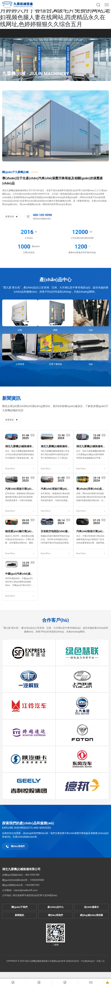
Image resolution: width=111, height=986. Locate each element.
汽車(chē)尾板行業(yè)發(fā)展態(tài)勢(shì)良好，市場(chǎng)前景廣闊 (19, 489)
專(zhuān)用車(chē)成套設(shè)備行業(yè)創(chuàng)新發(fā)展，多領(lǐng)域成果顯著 (90, 489)
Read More (10, 468)
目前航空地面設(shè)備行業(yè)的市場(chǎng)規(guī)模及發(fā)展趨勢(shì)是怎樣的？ (55, 531)
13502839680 (37, 880)
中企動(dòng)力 (88, 961)
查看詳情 (11, 216)
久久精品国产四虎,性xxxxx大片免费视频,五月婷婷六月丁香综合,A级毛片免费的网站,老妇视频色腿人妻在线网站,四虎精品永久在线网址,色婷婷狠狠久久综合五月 (55, 14)
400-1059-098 (32, 874)
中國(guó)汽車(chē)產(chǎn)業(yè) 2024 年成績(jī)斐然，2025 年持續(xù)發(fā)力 (19, 574)
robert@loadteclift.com (25, 890)
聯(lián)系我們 (15, 846)
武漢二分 (101, 961)
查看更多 (11, 419)
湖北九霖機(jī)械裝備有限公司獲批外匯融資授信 (91, 446)
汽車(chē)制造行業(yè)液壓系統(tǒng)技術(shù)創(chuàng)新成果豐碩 (90, 531)
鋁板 (20, 330)
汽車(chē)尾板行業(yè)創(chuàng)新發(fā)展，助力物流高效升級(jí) (55, 489)
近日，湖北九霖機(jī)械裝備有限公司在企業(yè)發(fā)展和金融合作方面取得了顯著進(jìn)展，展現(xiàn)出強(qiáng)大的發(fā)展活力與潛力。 (19, 455)
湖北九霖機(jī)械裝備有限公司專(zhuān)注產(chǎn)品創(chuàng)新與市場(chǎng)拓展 (55, 446)
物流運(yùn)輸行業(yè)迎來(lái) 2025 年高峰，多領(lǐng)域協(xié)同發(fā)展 (19, 531)
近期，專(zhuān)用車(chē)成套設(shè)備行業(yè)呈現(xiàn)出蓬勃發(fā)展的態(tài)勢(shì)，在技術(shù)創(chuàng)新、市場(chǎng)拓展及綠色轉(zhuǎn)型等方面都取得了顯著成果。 (91, 497)
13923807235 (32, 885)
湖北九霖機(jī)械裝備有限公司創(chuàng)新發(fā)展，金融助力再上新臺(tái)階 (19, 446)
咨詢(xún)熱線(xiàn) (42, 217)
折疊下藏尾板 (55, 364)
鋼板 (55, 330)
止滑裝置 (20, 364)
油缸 (91, 330)
